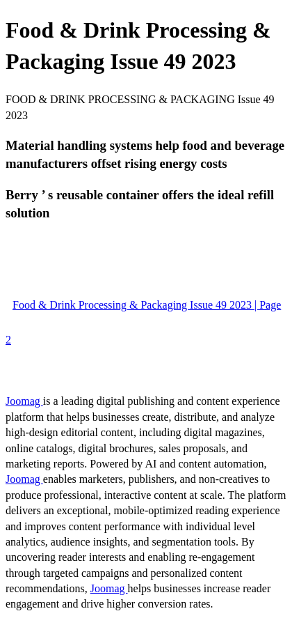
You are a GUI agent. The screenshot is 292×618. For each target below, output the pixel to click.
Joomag (24, 401)
